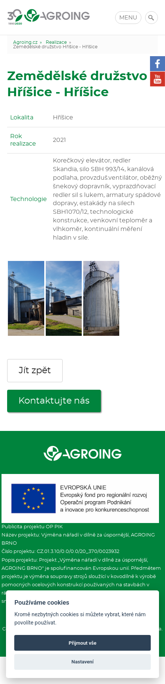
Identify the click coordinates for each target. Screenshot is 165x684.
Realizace (56, 42)
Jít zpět (35, 370)
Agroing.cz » (27, 42)
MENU (128, 18)
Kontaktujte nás (54, 400)
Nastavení (83, 662)
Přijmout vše (82, 643)
